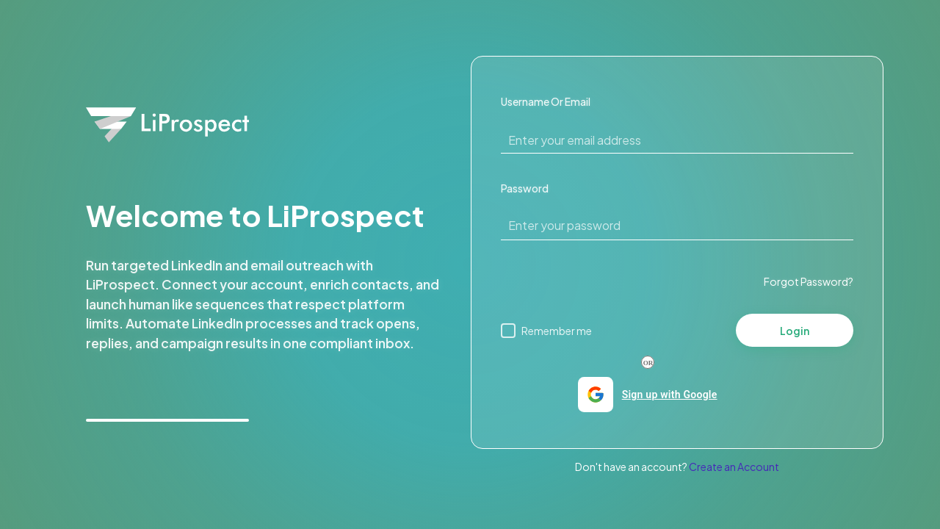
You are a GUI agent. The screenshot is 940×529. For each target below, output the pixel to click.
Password (525, 188)
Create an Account (734, 466)
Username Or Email (545, 101)
